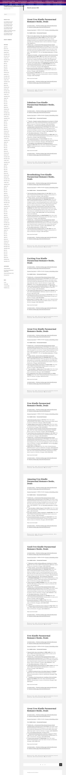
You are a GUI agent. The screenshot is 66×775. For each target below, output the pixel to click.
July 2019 (5, 187)
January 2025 (6, 74)
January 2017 (6, 242)
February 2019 (6, 197)
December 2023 (6, 90)
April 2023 (5, 105)
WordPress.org (6, 287)
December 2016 (6, 244)
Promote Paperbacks (22, 1)
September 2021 (7, 140)
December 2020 (6, 156)
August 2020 (6, 164)
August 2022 (6, 120)
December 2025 (6, 54)
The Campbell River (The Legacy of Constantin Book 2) (39, 373)
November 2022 (7, 114)
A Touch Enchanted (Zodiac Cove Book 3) (36, 516)
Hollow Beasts (30, 299)
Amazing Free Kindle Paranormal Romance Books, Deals (41, 481)
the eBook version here (48, 52)
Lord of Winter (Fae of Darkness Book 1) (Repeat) (38, 433)
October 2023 (6, 94)
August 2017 (6, 230)
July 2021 (5, 144)
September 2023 (7, 96)
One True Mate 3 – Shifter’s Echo (36, 369)
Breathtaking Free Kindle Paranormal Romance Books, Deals (41, 176)
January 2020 (6, 177)
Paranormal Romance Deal (8, 273)
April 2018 (5, 215)
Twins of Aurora (31, 582)
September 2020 (7, 162)
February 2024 (6, 87)
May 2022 (5, 125)
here (56, 52)
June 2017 (5, 233)
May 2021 (5, 147)
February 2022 (6, 131)
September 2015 (7, 261)
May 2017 (5, 235)
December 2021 (6, 134)
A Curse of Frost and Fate (33, 738)
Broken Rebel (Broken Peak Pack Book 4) (36, 665)
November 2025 (7, 56)
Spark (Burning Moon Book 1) (34, 419)
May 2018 (5, 213)
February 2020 (6, 175)
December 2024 (6, 76)
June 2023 (5, 101)
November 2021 (7, 136)
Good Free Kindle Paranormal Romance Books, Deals (41, 547)
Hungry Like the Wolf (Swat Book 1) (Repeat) (38, 605)
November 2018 (7, 202)
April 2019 (5, 193)
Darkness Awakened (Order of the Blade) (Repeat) (39, 671)
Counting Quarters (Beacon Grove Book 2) (36, 294)
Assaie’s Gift (29, 446)
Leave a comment (39, 91)
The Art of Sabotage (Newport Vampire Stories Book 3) (39, 449)
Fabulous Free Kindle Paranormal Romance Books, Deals (41, 104)
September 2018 (7, 206)
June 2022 (5, 123)
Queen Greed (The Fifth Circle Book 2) (35, 68)
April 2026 (5, 46)
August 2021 (6, 142)
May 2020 (5, 169)
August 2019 (6, 186)
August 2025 (6, 61)
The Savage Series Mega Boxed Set (35, 290)
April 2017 (5, 237)
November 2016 (7, 246)
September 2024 (7, 81)
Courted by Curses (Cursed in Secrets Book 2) (38, 134)
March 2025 (6, 70)
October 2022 (6, 116)
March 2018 (6, 217)
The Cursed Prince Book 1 (33, 138)
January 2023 (6, 111)
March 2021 (6, 151)
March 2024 (6, 85)
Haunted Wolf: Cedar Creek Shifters (35, 652)
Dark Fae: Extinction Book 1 (34, 215)
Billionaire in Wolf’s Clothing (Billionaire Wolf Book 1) (41, 563)
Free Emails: (5, 4)
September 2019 (7, 184)
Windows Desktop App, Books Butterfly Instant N (39, 27)
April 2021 (5, 149)
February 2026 (6, 50)
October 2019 (6, 182)
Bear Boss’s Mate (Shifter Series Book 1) (36, 364)
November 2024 (7, 78)
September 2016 (7, 248)
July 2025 (5, 63)
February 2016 (6, 259)
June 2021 (5, 145)
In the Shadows (30, 72)
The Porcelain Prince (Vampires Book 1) (36, 193)
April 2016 (5, 255)
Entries (6, 284)
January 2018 (6, 220)
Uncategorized (6, 275)
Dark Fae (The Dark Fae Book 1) (34, 63)
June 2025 (5, 65)
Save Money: (5, 2)
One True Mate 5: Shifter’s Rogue (36, 508)
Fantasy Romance (7, 268)
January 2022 (6, 133)
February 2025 (6, 72)
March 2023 (6, 107)
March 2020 (6, 173)
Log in (5, 282)
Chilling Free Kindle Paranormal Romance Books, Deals (9, 31)
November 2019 (7, 180)
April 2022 (5, 127)
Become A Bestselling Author (51, 30)
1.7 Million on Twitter (49, 1)
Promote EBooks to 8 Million (9, 1)
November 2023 (7, 92)
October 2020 (6, 160)
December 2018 (6, 200)
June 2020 (5, 167)
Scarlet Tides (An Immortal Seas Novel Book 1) (38, 286)
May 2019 (5, 191)
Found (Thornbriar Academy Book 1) (36, 595)
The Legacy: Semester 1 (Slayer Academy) (36, 512)
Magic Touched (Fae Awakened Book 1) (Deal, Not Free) (40, 206)
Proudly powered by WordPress (32, 772)
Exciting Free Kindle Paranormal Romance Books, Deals (41, 260)
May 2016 (5, 253)
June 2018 (5, 211)
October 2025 (6, 57)
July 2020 (5, 166)
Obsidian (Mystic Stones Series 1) (35, 424)
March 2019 (6, 195)
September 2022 (7, 118)
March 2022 (6, 129)
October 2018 (6, 204)
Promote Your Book (31, 30)
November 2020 (7, 158)
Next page (60, 764)
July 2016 (5, 250)
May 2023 (5, 103)
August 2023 (6, 98)
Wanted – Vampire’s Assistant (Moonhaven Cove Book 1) (41, 121)
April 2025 (5, 68)
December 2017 (6, 222)
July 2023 (5, 100)
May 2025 (5, 67)
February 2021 (6, 153)
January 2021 (6, 155)
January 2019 (6, 198)
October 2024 (6, 79)
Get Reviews (59, 1)
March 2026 (6, 48)
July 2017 (5, 231)
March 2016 (6, 257)
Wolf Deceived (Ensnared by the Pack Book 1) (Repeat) (40, 733)
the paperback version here (48, 62)
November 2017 (7, 224)
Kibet (37, 89)
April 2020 (5, 171)
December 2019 (6, 178)
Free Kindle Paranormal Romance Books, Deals (8, 22)
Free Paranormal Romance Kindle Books (46, 89)
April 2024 (5, 83)
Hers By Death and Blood (32, 600)
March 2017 (6, 239)
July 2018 (5, 209)
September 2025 (7, 59)
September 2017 (7, 228)
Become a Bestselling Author (36, 1)
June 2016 (5, 252)
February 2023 (6, 109)
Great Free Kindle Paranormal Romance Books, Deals (41, 20)
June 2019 (5, 189)
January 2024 (6, 89)
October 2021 (6, 138)
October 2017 (6, 226)
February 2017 (6, 241)
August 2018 (6, 208)
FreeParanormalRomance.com (14, 6)
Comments (6, 286)
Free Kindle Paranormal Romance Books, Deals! (8, 34)
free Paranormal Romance (38, 163)
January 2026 (6, 52)
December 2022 (6, 112)
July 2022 (5, 122)
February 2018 (6, 219)
